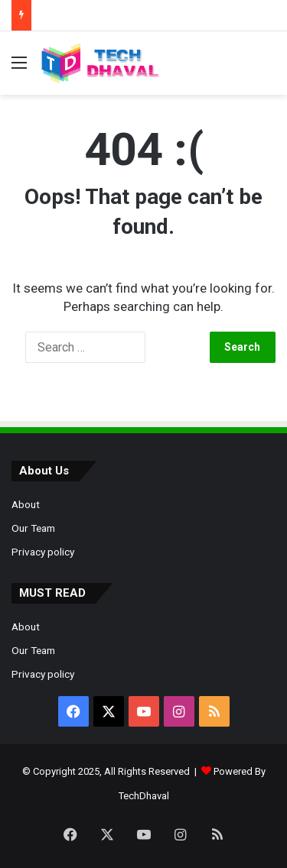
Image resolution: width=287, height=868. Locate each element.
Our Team (33, 528)
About (25, 504)
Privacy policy (42, 552)
